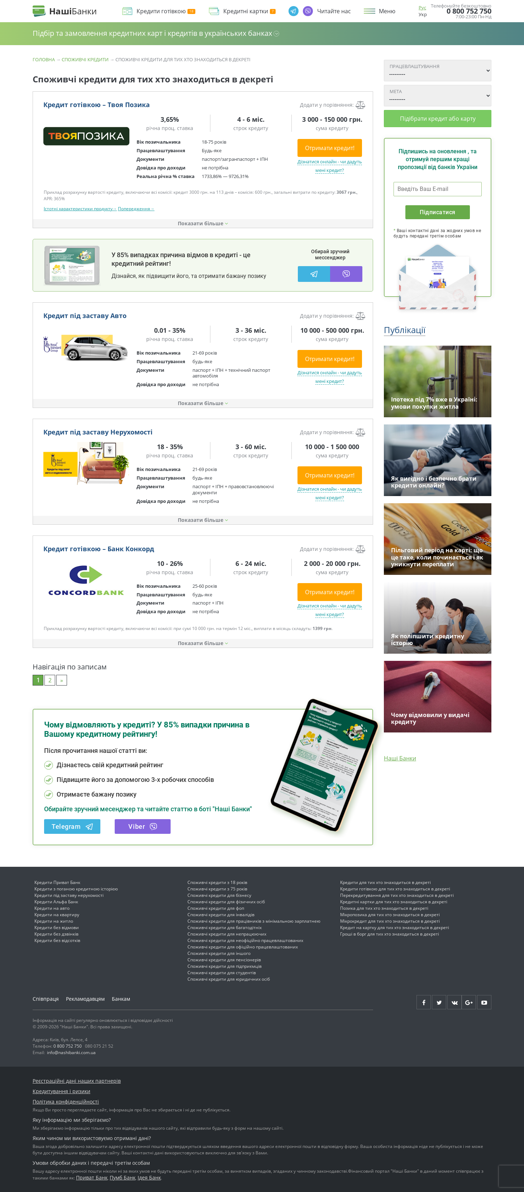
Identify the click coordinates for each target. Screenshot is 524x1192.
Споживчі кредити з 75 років (217, 889)
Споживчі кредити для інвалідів (220, 915)
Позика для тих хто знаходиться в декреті (384, 908)
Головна (44, 59)
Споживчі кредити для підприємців (224, 966)
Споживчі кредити (85, 59)
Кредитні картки (249, 11)
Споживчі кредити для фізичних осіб (226, 902)
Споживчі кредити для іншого (219, 953)
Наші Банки (400, 758)
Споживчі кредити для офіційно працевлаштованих (242, 947)
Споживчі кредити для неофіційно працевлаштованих (245, 940)
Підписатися (437, 212)
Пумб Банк (122, 1177)
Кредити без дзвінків (56, 934)
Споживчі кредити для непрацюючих (226, 934)
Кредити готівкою (166, 11)
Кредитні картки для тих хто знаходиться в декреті (393, 902)
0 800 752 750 (469, 11)
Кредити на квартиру (56, 915)
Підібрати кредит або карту (438, 118)
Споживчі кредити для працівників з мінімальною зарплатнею (253, 921)
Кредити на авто (52, 908)
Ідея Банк (149, 1177)
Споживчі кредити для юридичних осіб (228, 979)
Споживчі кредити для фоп (215, 908)
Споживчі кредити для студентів (221, 973)
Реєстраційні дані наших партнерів (77, 1080)
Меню (387, 11)
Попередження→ (136, 209)
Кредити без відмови (56, 927)
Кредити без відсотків (57, 940)
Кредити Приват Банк (57, 882)
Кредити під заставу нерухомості (69, 895)
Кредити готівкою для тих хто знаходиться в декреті (395, 889)
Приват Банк (92, 1177)
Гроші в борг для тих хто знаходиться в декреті (389, 934)
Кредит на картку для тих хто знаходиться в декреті (394, 927)
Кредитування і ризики (61, 1091)
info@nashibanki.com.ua (71, 1052)
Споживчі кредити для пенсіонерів (224, 960)
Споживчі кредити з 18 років (217, 882)
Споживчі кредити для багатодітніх (224, 927)
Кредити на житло (53, 921)
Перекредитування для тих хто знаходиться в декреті (397, 895)
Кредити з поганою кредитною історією (76, 889)
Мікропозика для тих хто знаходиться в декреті (390, 915)
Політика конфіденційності (66, 1101)
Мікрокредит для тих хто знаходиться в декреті (390, 921)
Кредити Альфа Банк (56, 902)
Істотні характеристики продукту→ (80, 209)
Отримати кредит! (329, 148)
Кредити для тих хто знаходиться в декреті (385, 882)
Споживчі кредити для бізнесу (219, 895)
